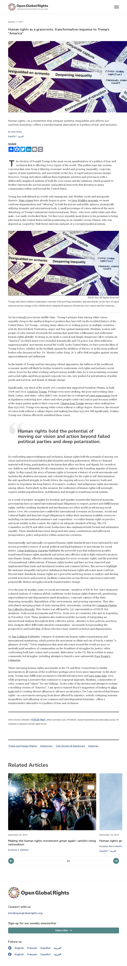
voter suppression (99, 395)
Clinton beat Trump (72, 403)
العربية (20, 136)
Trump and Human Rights (22, 746)
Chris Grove (16, 131)
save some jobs (97, 675)
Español (12, 136)
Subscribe (61, 930)
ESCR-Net (38, 719)
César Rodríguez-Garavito (32, 550)
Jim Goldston (19, 636)
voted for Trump (37, 391)
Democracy (46, 746)
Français (32, 948)
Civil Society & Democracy (70, 746)
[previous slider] (116, 861)
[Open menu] (116, 7)
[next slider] (11, 861)
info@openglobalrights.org (25, 913)
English (19, 948)
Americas (93, 746)
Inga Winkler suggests (85, 200)
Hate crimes (26, 200)
